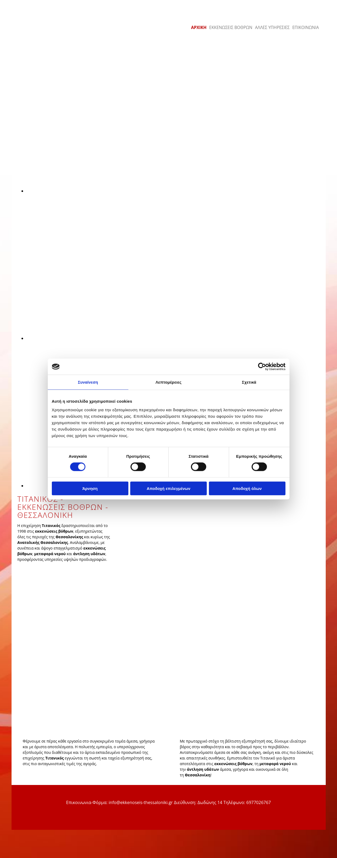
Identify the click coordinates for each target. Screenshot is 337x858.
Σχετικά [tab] (249, 382)
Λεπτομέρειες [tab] (168, 382)
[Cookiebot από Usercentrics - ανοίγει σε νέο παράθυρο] (261, 367)
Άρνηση (89, 488)
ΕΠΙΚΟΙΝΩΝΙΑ (305, 27)
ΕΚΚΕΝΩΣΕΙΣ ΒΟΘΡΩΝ (230, 27)
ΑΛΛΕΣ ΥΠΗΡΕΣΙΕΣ (272, 27)
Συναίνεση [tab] (88, 382)
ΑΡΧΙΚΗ (198, 27)
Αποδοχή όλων (247, 488)
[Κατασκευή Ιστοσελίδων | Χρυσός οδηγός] (20, 827)
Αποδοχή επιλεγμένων (168, 488)
